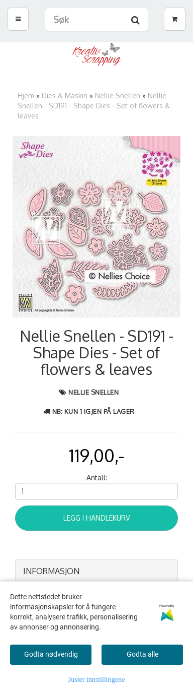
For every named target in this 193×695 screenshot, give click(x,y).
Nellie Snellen (117, 95)
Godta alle (142, 654)
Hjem (26, 95)
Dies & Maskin (64, 95)
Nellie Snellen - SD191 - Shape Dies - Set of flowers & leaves (94, 105)
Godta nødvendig (51, 654)
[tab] (96, 571)
